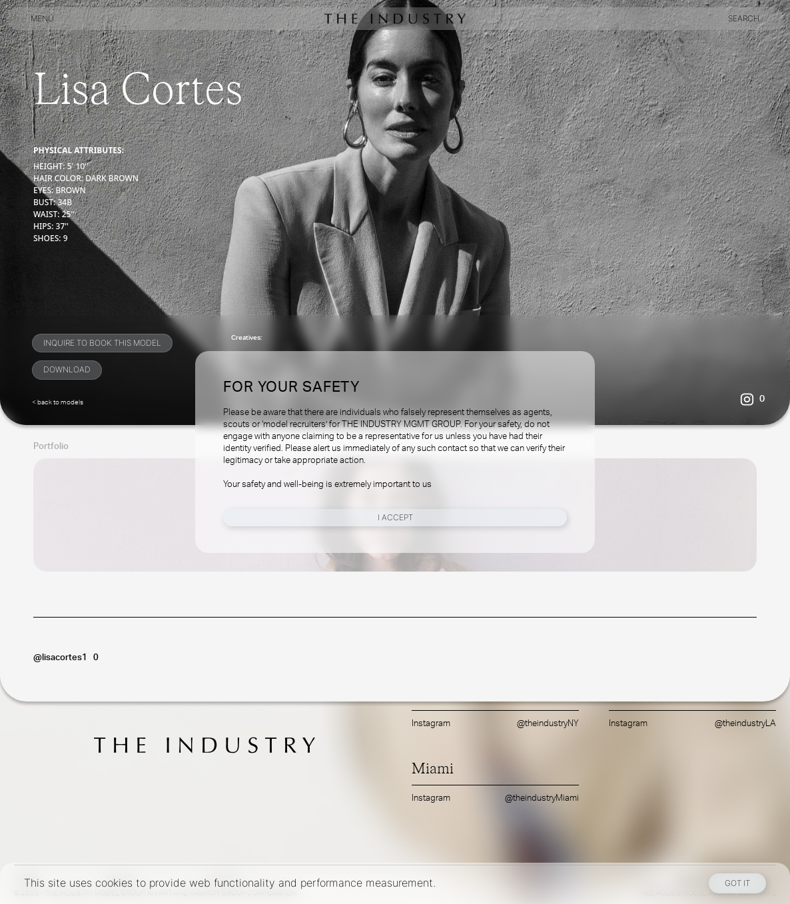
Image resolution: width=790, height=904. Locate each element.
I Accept (395, 517)
